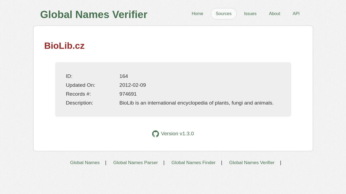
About (274, 13)
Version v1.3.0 (173, 133)
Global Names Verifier (252, 162)
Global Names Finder (193, 162)
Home (197, 13)
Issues (250, 13)
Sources (224, 13)
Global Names (84, 162)
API (296, 13)
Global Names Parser (135, 162)
